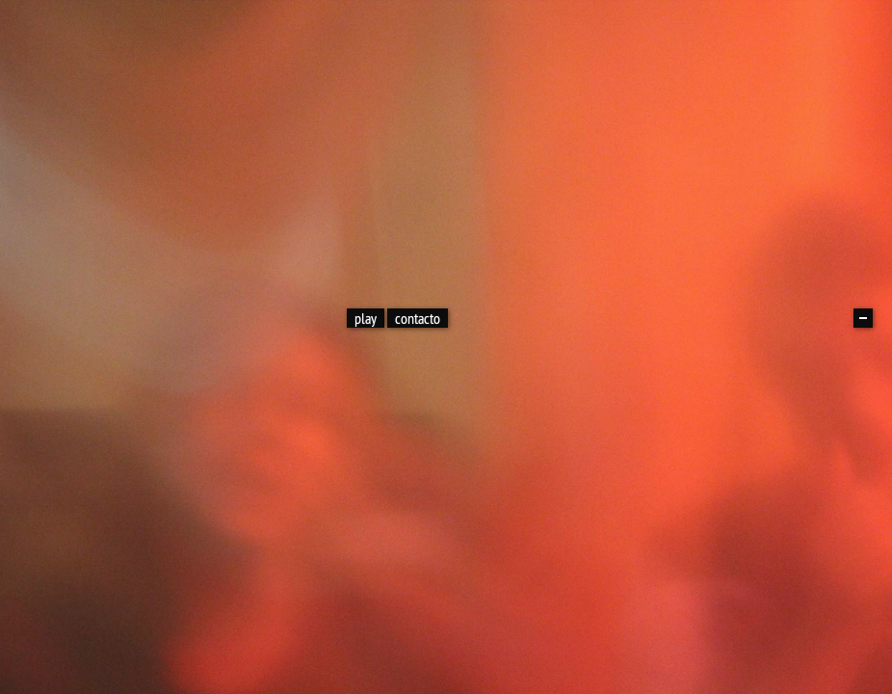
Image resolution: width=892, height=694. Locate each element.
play (365, 318)
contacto (417, 318)
